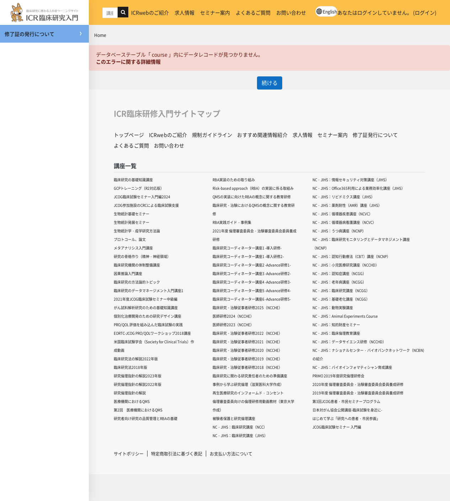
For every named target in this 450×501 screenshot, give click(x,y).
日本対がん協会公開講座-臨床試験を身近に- (347, 410)
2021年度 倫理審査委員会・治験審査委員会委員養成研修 (254, 235)
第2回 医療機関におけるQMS (138, 410)
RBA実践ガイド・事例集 (232, 222)
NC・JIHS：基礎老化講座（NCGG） (341, 299)
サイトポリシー (129, 454)
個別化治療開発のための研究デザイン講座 (147, 316)
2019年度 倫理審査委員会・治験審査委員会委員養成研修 (357, 392)
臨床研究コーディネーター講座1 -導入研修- (247, 247)
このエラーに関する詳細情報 (128, 61)
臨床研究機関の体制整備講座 (137, 265)
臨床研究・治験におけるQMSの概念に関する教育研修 (254, 209)
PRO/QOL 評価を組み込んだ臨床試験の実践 (148, 324)
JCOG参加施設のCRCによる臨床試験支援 (146, 205)
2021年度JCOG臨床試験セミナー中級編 (145, 299)
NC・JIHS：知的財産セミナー (336, 324)
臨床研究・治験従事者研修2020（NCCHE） (247, 350)
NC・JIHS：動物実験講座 (332, 307)
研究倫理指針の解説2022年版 (137, 384)
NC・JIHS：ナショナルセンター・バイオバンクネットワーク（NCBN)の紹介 (368, 354)
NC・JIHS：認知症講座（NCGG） (339, 273)
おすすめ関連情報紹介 (262, 134)
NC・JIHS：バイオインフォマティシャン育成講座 (352, 367)
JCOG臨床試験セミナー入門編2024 (142, 196)
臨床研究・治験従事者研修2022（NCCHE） (247, 333)
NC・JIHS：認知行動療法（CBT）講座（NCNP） (351, 256)
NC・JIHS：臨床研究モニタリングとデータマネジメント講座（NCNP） (361, 243)
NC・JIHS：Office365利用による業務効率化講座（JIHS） (358, 188)
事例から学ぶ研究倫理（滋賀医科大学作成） (248, 384)
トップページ (129, 134)
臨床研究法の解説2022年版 (136, 358)
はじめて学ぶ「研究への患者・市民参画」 (346, 418)
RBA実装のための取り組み (234, 179)
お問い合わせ (291, 12)
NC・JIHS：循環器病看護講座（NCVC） (344, 222)
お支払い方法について (231, 454)
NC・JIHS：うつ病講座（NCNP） (339, 230)
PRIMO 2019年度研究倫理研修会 (338, 375)
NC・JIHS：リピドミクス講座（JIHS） (343, 196)
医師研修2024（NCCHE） (233, 316)
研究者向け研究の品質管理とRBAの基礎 (145, 418)
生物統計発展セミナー (131, 222)
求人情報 (184, 12)
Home (100, 35)
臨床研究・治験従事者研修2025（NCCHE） (247, 307)
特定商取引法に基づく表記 (176, 454)
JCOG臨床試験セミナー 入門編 (336, 427)
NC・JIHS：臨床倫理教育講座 (336, 333)
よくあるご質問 (253, 12)
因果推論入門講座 (128, 273)
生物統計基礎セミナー (131, 213)
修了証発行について (375, 134)
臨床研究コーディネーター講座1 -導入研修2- (248, 256)
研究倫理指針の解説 (130, 392)
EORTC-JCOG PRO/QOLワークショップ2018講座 (152, 333)
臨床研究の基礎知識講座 (133, 179)
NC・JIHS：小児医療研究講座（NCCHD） (345, 265)
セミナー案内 (215, 12)
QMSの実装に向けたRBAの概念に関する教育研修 (252, 196)
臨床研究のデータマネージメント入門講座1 (148, 290)
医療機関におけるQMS (132, 401)
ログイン (425, 12)
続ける (270, 82)
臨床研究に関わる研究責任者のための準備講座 (250, 375)
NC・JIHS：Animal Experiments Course (345, 316)
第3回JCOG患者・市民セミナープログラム (346, 401)
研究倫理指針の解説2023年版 (137, 375)
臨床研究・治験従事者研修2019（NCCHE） (247, 358)
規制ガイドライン (212, 134)
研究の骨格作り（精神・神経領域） (142, 256)
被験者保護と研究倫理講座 (234, 418)
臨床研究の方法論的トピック (137, 282)
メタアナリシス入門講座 (133, 247)
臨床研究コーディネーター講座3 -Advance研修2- (252, 273)
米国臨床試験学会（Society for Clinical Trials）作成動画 (154, 346)
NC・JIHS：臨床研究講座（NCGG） (341, 290)
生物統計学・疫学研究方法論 (137, 230)
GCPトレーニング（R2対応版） (139, 188)
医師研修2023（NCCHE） (233, 324)
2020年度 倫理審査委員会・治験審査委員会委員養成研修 (357, 384)
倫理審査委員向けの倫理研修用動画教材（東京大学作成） (253, 406)
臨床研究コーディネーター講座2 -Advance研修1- (252, 265)
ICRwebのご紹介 (150, 12)
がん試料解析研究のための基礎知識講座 (146, 307)
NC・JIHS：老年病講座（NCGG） (339, 282)
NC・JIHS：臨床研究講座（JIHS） (240, 435)
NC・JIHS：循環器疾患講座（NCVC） (342, 213)
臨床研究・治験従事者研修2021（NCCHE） (247, 341)
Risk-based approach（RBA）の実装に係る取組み (253, 188)
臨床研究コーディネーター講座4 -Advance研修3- (252, 282)
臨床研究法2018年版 (130, 367)
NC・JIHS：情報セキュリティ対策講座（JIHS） (350, 179)
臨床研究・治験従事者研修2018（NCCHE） (247, 367)
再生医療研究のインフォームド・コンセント (248, 392)
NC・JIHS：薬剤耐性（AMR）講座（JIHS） (347, 205)
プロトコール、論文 (130, 239)
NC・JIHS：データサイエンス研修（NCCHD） (349, 341)
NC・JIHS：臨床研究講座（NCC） (240, 427)
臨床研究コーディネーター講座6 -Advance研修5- (252, 299)
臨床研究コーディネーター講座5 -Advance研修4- (252, 290)
